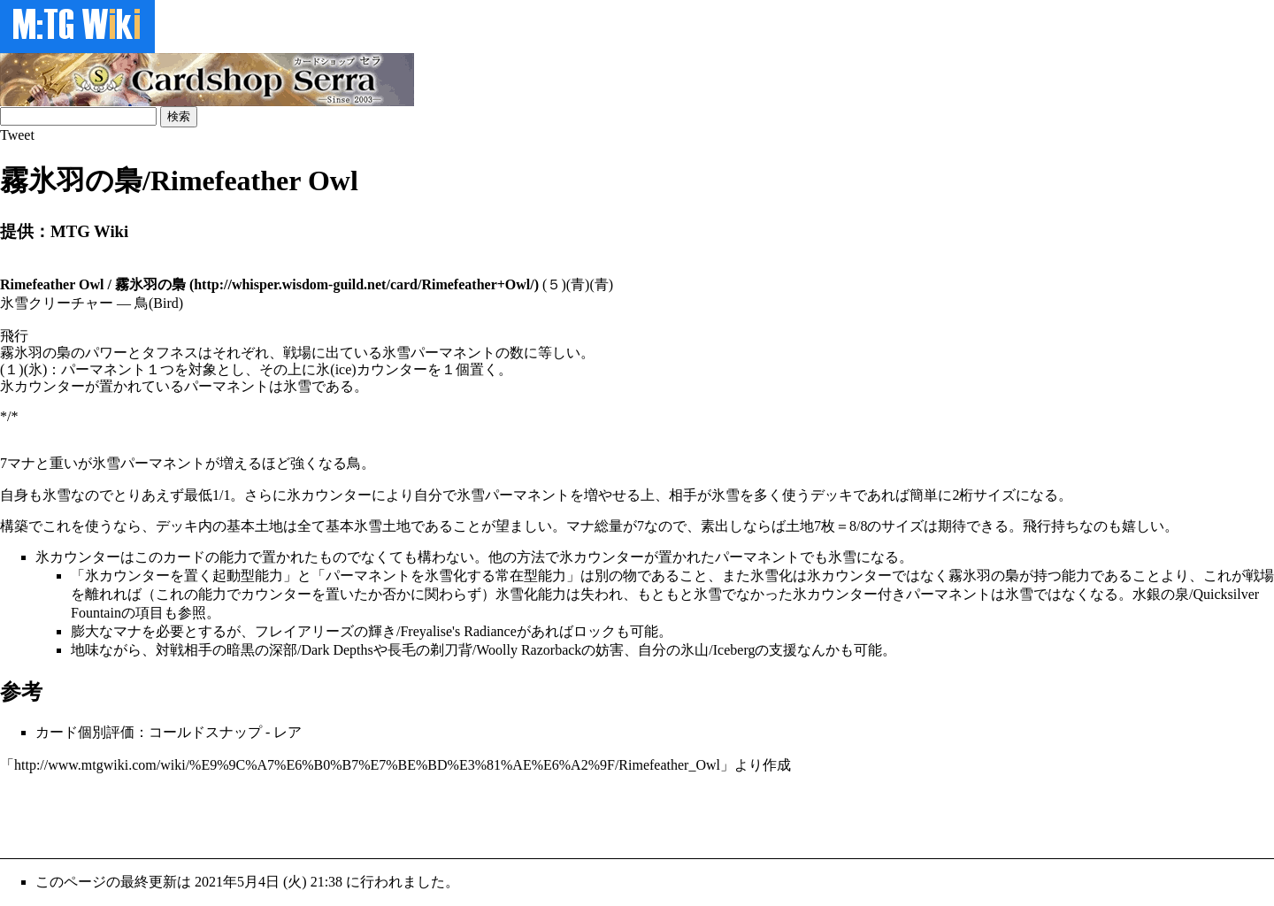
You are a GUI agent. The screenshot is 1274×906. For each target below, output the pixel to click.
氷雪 (56, 495)
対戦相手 (184, 649)
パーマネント (757, 556)
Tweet (17, 134)
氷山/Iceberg (717, 649)
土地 (800, 526)
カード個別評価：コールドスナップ (148, 732)
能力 (233, 556)
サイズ (994, 495)
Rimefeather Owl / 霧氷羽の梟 (93, 284)
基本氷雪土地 (368, 526)
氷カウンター (329, 495)
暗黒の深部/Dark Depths (299, 649)
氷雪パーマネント (148, 463)
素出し (722, 526)
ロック (594, 631)
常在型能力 (530, 575)
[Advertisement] (322, 815)
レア (287, 732)
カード (184, 556)
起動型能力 (247, 575)
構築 (14, 526)
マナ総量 (594, 526)
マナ (21, 463)
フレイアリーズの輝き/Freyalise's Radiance (386, 631)
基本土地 (254, 526)
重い (64, 463)
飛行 (1037, 526)
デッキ (831, 495)
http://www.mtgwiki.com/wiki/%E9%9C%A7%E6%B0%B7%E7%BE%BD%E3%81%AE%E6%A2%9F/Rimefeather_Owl (367, 764)
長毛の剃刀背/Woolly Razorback (485, 649)
